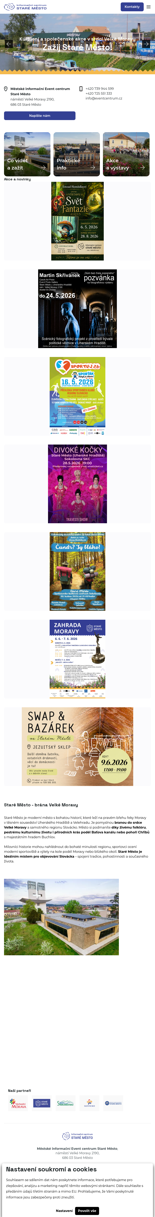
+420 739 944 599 (100, 89)
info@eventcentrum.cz (104, 98)
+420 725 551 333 (99, 93)
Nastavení (64, 1211)
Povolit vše (87, 1211)
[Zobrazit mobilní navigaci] (147, 6)
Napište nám (39, 116)
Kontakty (132, 7)
